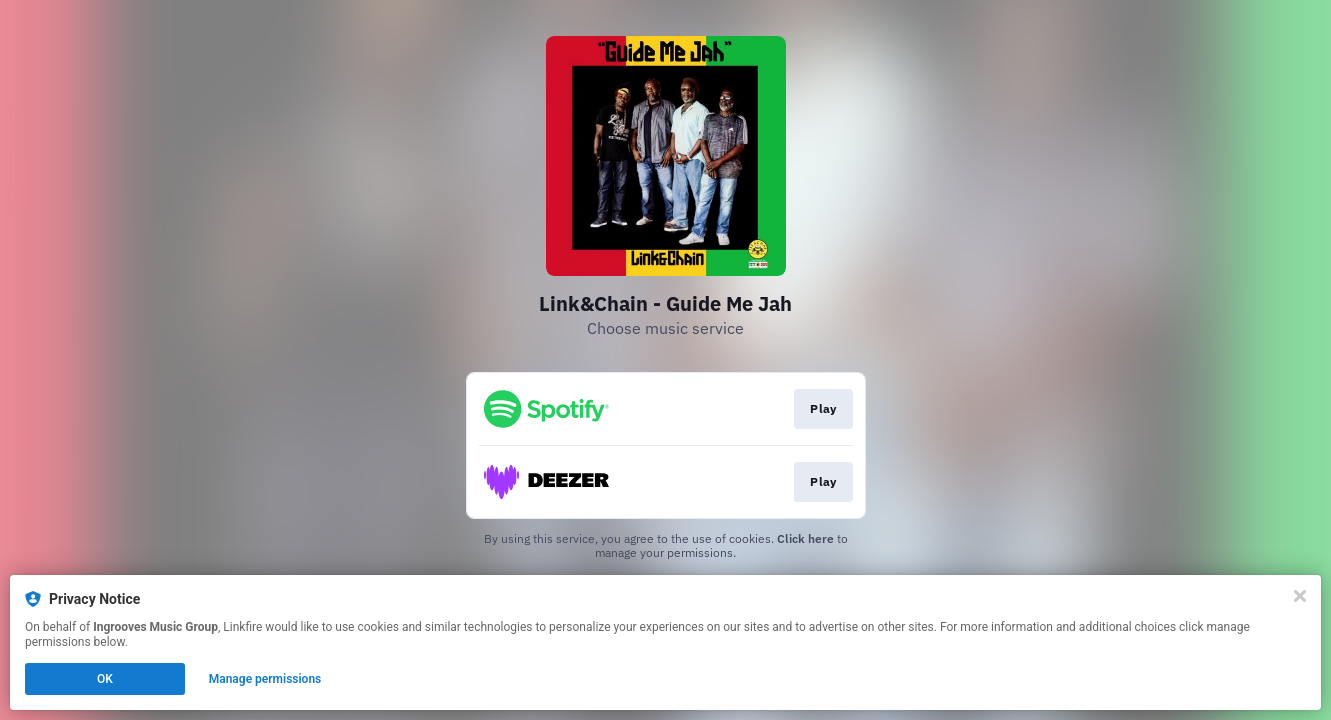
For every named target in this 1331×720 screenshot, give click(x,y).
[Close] (1300, 596)
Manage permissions (265, 679)
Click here (805, 538)
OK (105, 679)
